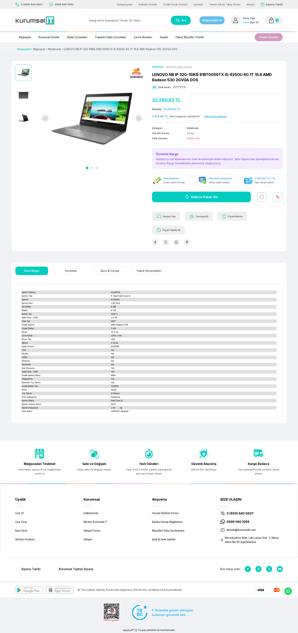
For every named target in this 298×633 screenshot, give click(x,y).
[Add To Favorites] (261, 197)
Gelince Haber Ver (201, 197)
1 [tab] (87, 168)
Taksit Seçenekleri (149, 270)
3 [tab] (97, 168)
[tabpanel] (92, 118)
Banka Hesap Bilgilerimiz (167, 521)
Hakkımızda (91, 513)
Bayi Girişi (21, 530)
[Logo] (35, 20)
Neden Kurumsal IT (95, 521)
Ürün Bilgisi (31, 270)
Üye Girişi (21, 521)
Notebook (192, 128)
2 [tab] (92, 168)
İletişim (88, 539)
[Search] (138, 20)
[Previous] (45, 118)
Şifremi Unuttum (25, 539)
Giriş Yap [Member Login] (249, 18)
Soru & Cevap (110, 270)
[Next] (138, 118)
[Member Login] (236, 20)
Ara (180, 20)
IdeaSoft (128, 630)
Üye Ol (19, 513)
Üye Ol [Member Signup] (254, 22)
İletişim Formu (92, 530)
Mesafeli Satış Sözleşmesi (168, 530)
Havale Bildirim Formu (165, 513)
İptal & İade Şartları (164, 539)
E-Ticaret (141, 630)
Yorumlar (71, 270)
